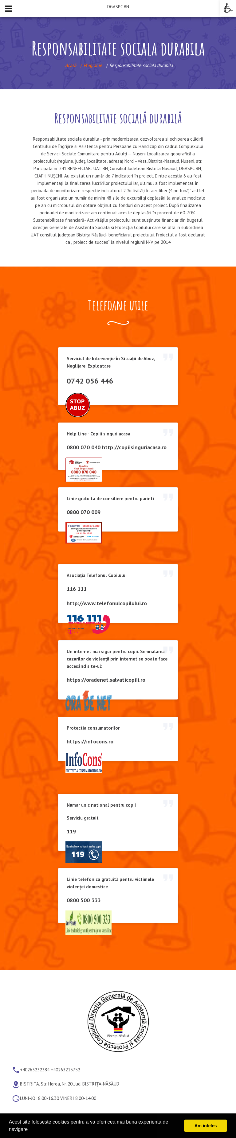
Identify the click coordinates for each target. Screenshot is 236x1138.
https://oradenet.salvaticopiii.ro (106, 679)
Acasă (70, 65)
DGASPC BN (118, 7)
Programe (93, 65)
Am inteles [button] (206, 1125)
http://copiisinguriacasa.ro (134, 447)
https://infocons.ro (90, 741)
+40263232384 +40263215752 (50, 1070)
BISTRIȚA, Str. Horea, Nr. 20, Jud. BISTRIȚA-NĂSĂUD (69, 1084)
